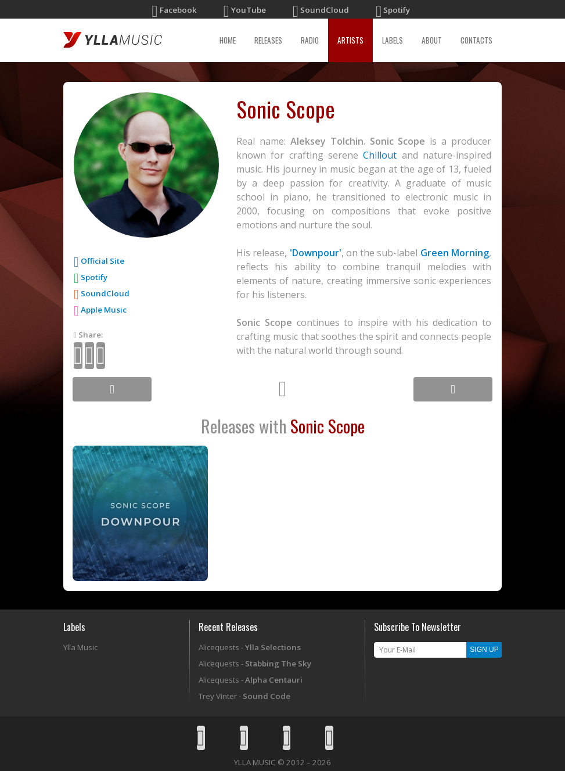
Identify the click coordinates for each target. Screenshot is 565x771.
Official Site (102, 261)
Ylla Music (80, 647)
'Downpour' (315, 252)
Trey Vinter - (244, 696)
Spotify (90, 277)
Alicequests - (250, 647)
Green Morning (454, 252)
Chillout (380, 155)
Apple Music (100, 309)
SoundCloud (101, 293)
